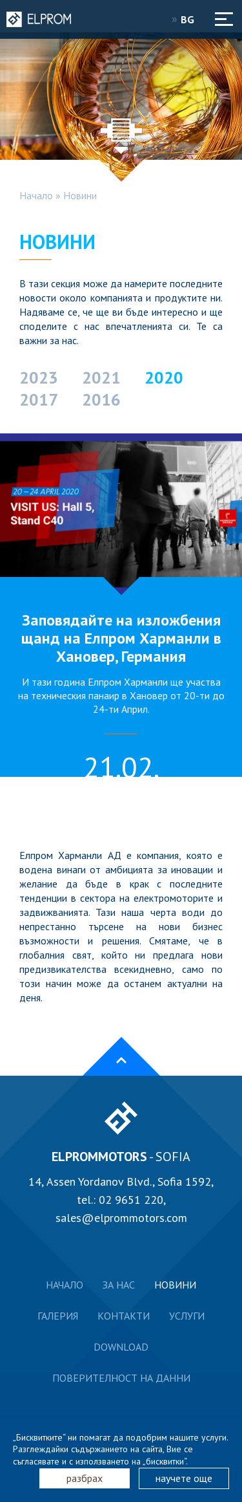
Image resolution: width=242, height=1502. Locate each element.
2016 (101, 399)
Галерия (57, 1315)
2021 (101, 377)
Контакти (123, 1315)
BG (192, 19)
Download (121, 1346)
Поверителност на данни (121, 1377)
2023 (38, 377)
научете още (184, 1478)
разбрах (84, 1478)
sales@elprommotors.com (121, 1217)
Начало (36, 195)
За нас (119, 1284)
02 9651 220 (131, 1199)
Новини (80, 195)
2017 (38, 399)
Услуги (187, 1315)
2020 (164, 377)
